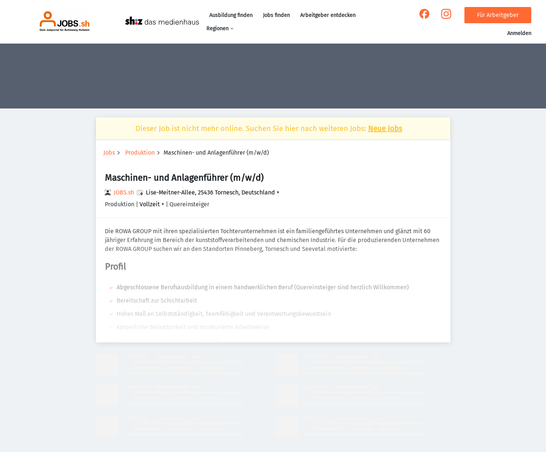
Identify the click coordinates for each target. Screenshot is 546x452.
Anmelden (519, 33)
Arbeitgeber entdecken (328, 15)
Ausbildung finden (231, 15)
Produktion (140, 152)
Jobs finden (276, 15)
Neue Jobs (385, 128)
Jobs (109, 152)
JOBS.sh (124, 192)
